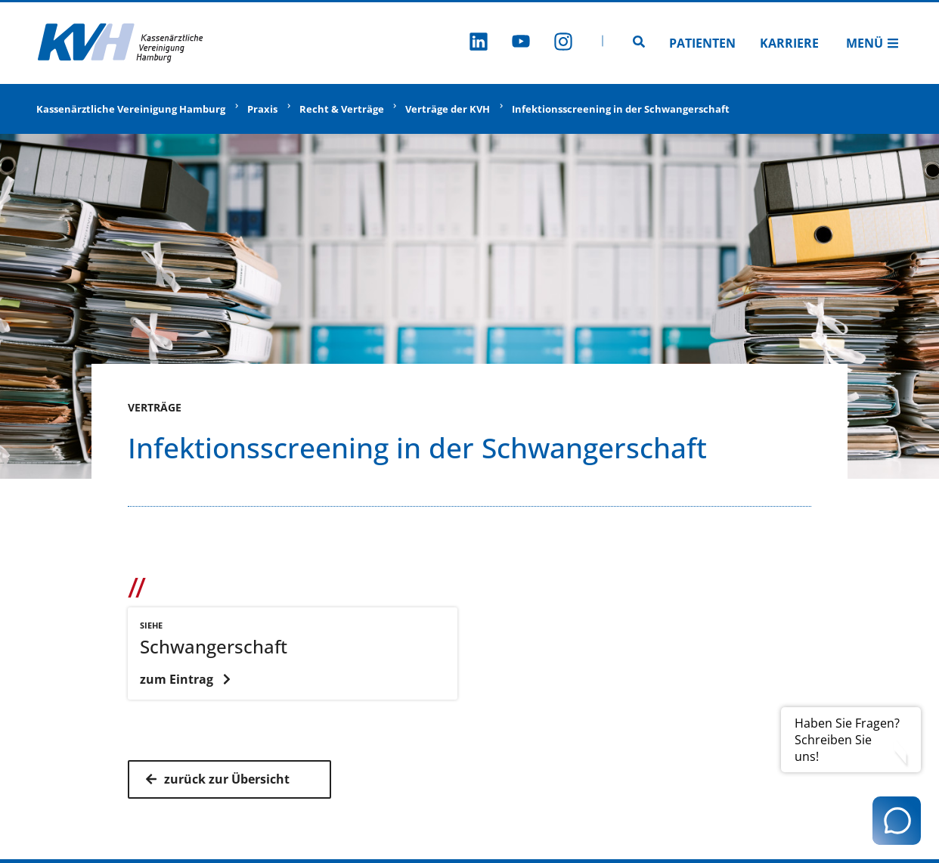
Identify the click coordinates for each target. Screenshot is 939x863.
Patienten (702, 43)
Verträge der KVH (447, 109)
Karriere (789, 43)
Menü (872, 43)
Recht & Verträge (341, 109)
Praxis (262, 109)
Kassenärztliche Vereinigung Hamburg (130, 109)
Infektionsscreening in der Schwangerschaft (621, 109)
